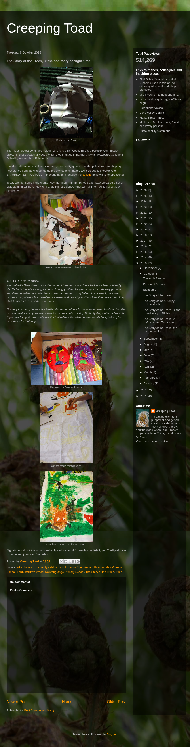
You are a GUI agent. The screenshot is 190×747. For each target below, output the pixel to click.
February (150, 377)
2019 (144, 229)
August (149, 344)
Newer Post (17, 701)
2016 (144, 246)
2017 (144, 240)
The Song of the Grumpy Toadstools (158, 302)
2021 (144, 218)
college (86, 174)
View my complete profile (152, 441)
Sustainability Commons (154, 131)
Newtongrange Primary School (64, 572)
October (149, 273)
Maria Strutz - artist (151, 117)
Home (67, 701)
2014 (144, 257)
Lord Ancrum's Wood (30, 572)
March (148, 372)
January (149, 383)
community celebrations (48, 567)
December (151, 268)
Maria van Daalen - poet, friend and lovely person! (159, 124)
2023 (144, 207)
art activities (24, 567)
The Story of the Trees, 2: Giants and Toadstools (159, 320)
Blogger (112, 734)
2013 (144, 263)
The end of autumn (155, 278)
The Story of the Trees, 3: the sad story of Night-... (161, 311)
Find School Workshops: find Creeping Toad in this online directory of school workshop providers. (157, 84)
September (151, 338)
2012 (144, 390)
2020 (144, 223)
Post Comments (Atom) (39, 710)
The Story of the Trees (100, 572)
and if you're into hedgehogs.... (159, 94)
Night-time (149, 289)
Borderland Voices (151, 107)
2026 (144, 190)
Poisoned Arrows (154, 284)
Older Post (116, 701)
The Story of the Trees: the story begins (160, 329)
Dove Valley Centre (151, 112)
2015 (144, 251)
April (147, 366)
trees (119, 572)
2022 (144, 212)
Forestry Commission (78, 567)
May (147, 361)
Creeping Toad (50, 28)
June (147, 355)
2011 (144, 396)
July (147, 349)
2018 (144, 235)
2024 (144, 201)
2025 (144, 196)
